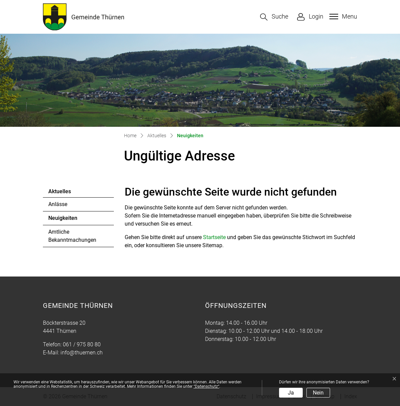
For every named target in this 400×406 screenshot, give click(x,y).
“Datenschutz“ (206, 386)
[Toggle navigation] (342, 16)
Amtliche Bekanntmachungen (72, 236)
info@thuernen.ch (81, 352)
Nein (318, 392)
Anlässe (57, 204)
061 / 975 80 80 (82, 344)
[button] (274, 17)
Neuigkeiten (66, 220)
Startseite (214, 237)
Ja (291, 392)
